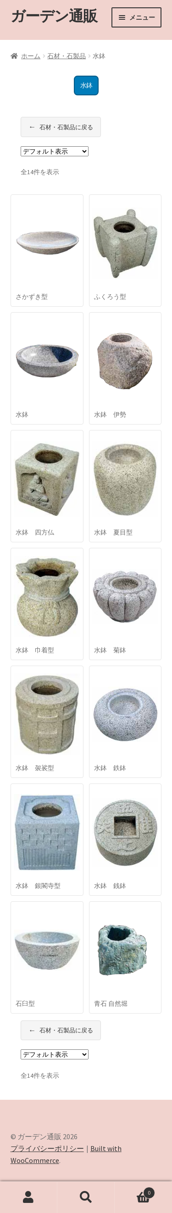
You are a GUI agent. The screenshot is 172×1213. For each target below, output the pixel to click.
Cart (135, 1191)
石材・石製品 (66, 56)
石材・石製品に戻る (60, 127)
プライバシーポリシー (47, 1148)
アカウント (28, 1197)
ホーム (30, 56)
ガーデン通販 (54, 16)
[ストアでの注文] (55, 151)
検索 (86, 1197)
